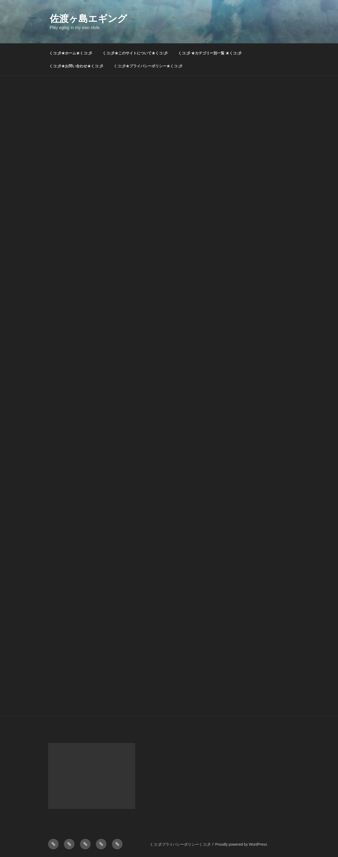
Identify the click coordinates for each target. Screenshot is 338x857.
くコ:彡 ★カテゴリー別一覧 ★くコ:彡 (210, 53)
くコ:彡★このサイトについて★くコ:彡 (135, 53)
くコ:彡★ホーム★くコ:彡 (70, 53)
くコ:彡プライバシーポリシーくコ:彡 (180, 844)
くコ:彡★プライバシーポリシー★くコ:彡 (148, 66)
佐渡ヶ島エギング (88, 18)
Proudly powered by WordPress (241, 844)
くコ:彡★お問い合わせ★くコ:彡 (76, 66)
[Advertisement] (169, 115)
